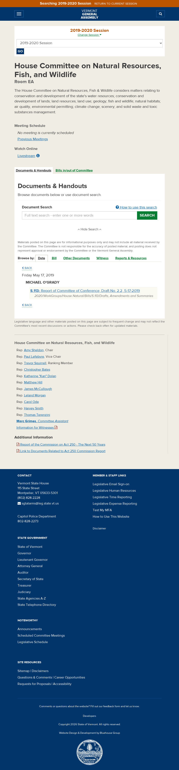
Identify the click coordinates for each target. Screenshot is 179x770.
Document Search (89, 207)
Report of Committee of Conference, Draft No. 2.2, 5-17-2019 (85, 290)
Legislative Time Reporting (112, 497)
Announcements (30, 629)
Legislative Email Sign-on (111, 484)
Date (41, 258)
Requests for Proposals (34, 684)
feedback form (111, 706)
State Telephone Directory (37, 605)
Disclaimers (40, 671)
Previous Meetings (33, 139)
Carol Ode (31, 402)
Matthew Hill (33, 382)
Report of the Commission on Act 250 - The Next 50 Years (61, 444)
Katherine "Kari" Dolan (40, 376)
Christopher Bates (37, 370)
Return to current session (115, 4)
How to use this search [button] (136, 207)
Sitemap (23, 671)
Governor (24, 553)
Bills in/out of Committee (74, 170)
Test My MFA (102, 510)
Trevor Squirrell (35, 363)
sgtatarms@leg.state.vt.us (38, 503)
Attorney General (30, 566)
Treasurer (24, 585)
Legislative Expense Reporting (115, 504)
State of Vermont (30, 547)
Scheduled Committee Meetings (41, 635)
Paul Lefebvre (34, 357)
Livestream (26, 155)
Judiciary (24, 592)
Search (147, 215)
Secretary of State (30, 579)
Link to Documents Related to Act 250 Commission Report (61, 451)
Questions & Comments (35, 677)
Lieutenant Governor (33, 560)
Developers (89, 716)
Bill (54, 258)
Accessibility (62, 684)
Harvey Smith (33, 408)
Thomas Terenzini (37, 415)
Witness (102, 258)
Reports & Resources (131, 258)
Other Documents (76, 258)
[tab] (33, 170)
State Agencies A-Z (32, 598)
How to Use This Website (111, 517)
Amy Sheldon (34, 350)
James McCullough (38, 389)
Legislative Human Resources (114, 491)
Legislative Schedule (33, 642)
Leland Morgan (35, 395)
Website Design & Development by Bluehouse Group (89, 733)
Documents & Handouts (33, 170)
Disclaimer (99, 528)
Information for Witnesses (37, 428)
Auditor (23, 572)
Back (27, 268)
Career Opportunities (69, 677)
